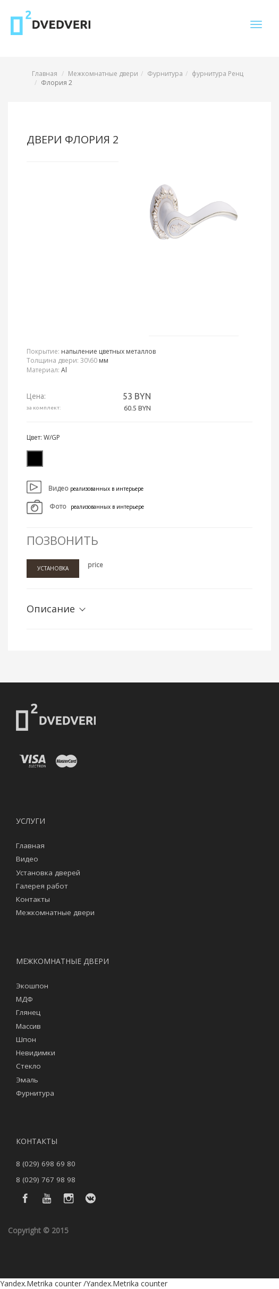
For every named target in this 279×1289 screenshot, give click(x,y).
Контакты (33, 899)
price (95, 564)
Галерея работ (42, 886)
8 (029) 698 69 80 (45, 1163)
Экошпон (32, 986)
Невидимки (35, 1052)
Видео (27, 859)
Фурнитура (165, 73)
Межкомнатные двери (103, 73)
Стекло (28, 1066)
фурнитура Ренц (217, 73)
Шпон (26, 1039)
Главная (44, 73)
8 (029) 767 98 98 (45, 1179)
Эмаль (27, 1080)
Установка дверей (48, 872)
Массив (28, 1026)
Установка (53, 568)
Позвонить (62, 540)
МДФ (24, 999)
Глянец (28, 1012)
